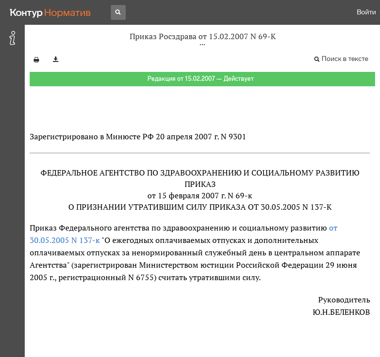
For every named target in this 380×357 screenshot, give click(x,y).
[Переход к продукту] (50, 12)
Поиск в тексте (345, 59)
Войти (366, 12)
